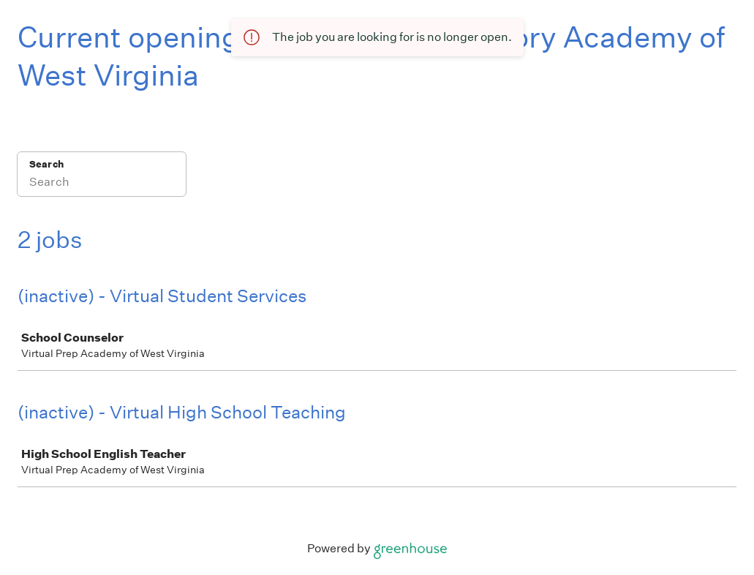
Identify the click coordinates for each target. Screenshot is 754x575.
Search (46, 164)
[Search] (102, 183)
